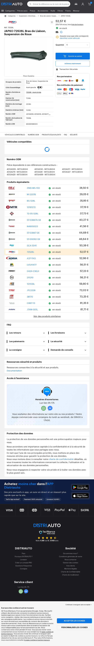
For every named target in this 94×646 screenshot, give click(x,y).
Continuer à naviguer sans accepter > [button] (78, 605)
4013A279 (17, 171)
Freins (68, 10)
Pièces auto (22, 10)
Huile (53, 10)
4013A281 (44, 171)
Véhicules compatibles (15, 135)
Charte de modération (70, 575)
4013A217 (72, 169)
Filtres (60, 10)
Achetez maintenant (73, 63)
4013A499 (44, 174)
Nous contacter (70, 559)
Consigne (23, 569)
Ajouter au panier (73, 56)
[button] (76, 4)
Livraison (23, 559)
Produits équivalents (51, 135)
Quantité (60, 45)
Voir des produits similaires (47, 316)
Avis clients (70, 566)
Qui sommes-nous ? (70, 553)
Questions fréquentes (23, 566)
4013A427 (72, 171)
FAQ (65, 135)
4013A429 (17, 174)
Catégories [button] (10, 10)
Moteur (76, 10)
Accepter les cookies (74, 621)
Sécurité (73, 135)
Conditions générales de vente (70, 556)
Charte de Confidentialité (70, 572)
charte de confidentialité (61, 459)
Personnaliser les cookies (74, 627)
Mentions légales (70, 569)
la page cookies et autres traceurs (37, 640)
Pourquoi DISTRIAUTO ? (23, 556)
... (49, 114)
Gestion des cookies (70, 563)
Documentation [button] (14, 370)
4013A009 (17, 169)
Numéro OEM (33, 135)
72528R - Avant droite (33, 92)
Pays (23, 553)
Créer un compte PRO (23, 563)
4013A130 (44, 169)
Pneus (32, 10)
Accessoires (43, 10)
